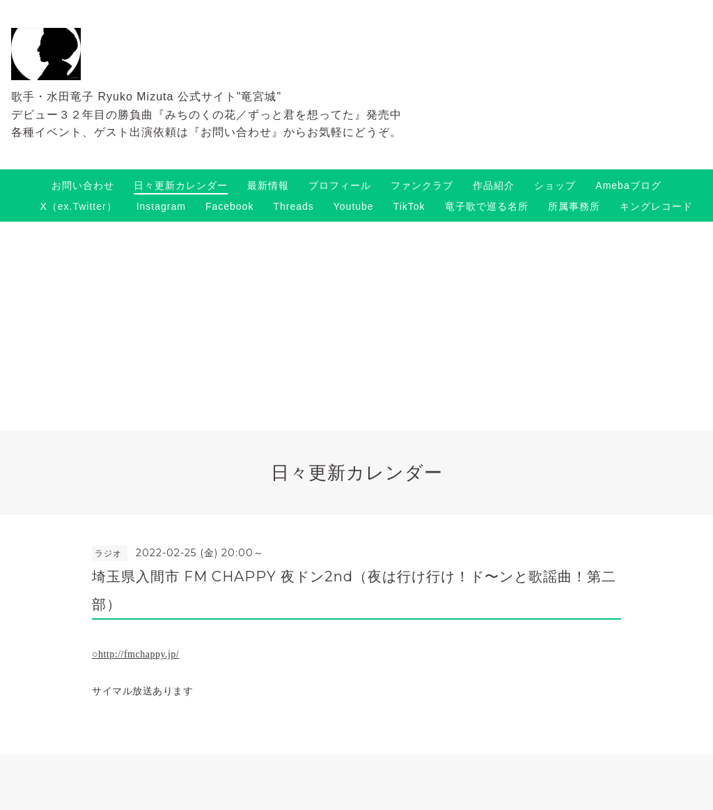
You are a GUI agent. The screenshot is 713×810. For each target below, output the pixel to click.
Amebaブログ (628, 185)
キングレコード (656, 206)
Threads (293, 206)
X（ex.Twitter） (78, 206)
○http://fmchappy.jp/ (135, 654)
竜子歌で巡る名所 (486, 206)
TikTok (409, 206)
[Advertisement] (356, 326)
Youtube (354, 206)
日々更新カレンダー (181, 185)
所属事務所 (574, 206)
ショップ (555, 185)
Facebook (229, 206)
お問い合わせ (83, 185)
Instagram (161, 206)
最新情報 (268, 185)
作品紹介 (494, 185)
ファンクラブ (422, 185)
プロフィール (339, 185)
